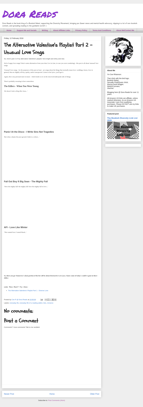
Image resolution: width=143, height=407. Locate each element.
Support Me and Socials (27, 30)
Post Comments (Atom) (56, 400)
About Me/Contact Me (125, 30)
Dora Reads (29, 14)
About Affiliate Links (61, 30)
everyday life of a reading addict (31, 303)
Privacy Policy (81, 30)
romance (50, 303)
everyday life (14, 303)
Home (9, 30)
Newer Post (9, 394)
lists (44, 303)
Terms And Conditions (102, 30)
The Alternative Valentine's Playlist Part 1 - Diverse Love (28, 290)
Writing (45, 30)
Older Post (94, 394)
